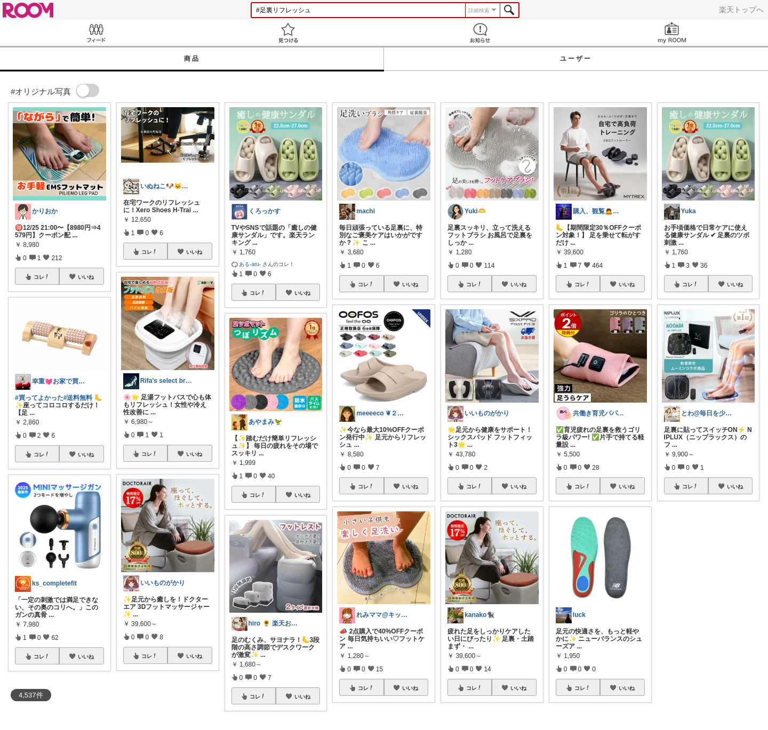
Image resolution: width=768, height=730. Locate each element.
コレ (42, 276)
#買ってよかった (39, 398)
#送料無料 (78, 398)
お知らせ (480, 33)
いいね (86, 276)
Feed (96, 33)
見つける (288, 33)
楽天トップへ (741, 9)
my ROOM (672, 33)
